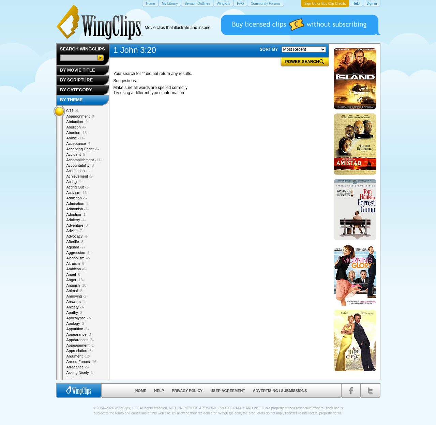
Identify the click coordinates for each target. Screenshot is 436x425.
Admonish (77, 209)
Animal (75, 291)
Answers (76, 302)
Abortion (77, 133)
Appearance (79, 334)
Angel (74, 274)
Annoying (77, 296)
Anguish (77, 285)
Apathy (75, 312)
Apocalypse (78, 318)
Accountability (80, 165)
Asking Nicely (80, 372)
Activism (77, 193)
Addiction (77, 198)
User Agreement (227, 391)
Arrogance (77, 367)
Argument (78, 356)
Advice (75, 231)
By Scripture (76, 79)
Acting (74, 182)
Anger (75, 280)
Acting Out (78, 187)
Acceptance (79, 143)
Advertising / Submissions (280, 391)
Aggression (78, 253)
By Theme (71, 99)
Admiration (78, 203)
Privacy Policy (187, 391)
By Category (76, 89)
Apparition (77, 329)
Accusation (78, 171)
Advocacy (77, 236)
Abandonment (80, 116)
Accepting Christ (83, 149)
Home (140, 391)
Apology (76, 323)
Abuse (75, 138)
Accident (76, 154)
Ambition (76, 269)
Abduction (77, 122)
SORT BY (269, 49)
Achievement (80, 176)
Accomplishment (84, 160)
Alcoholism (78, 258)
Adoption (76, 214)
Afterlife (75, 242)
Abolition (76, 127)
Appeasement (80, 345)
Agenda (75, 247)
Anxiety (75, 307)
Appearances (80, 340)
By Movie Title (77, 70)
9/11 (72, 111)
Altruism (76, 263)
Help (159, 391)
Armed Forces (82, 362)
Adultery (76, 220)
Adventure (77, 225)
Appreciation (79, 351)
